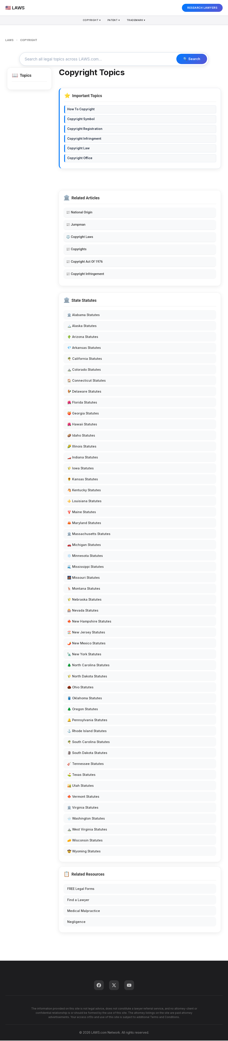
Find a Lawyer (78, 900)
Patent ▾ (113, 20)
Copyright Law (78, 149)
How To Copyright (81, 110)
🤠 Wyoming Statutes (84, 852)
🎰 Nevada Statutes (82, 611)
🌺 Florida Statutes (82, 403)
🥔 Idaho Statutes (81, 436)
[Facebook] (99, 986)
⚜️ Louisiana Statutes (84, 501)
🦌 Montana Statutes (83, 589)
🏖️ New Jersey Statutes (86, 633)
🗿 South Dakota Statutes (87, 753)
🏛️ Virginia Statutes (82, 808)
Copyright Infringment (84, 139)
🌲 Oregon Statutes (82, 709)
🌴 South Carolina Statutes (88, 742)
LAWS (9, 40)
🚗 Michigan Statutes (84, 545)
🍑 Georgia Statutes (83, 414)
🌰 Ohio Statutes (80, 687)
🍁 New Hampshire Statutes (89, 622)
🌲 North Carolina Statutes (88, 666)
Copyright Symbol (81, 119)
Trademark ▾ (136, 20)
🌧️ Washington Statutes (86, 819)
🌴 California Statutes (84, 359)
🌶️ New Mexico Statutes (86, 644)
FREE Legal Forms (80, 889)
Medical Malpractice (83, 911)
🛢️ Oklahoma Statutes (84, 698)
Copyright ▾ (91, 20)
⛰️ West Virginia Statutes (87, 830)
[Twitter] (114, 986)
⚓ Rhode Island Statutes (87, 731)
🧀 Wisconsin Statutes (85, 841)
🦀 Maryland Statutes (84, 523)
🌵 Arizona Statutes (82, 337)
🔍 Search (191, 59)
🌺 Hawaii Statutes (82, 425)
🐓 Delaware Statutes (84, 392)
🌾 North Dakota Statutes (87, 677)
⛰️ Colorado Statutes (84, 370)
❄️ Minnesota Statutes (85, 556)
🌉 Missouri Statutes (83, 578)
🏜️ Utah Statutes (80, 786)
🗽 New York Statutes (84, 655)
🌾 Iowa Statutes (80, 469)
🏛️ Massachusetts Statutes (88, 534)
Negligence (76, 922)
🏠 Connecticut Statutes (86, 381)
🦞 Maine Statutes (81, 512)
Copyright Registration (84, 129)
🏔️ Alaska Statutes (82, 326)
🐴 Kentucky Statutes (84, 490)
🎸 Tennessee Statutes (85, 764)
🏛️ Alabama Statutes (83, 315)
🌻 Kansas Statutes (82, 479)
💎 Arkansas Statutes (84, 348)
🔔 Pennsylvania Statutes (87, 720)
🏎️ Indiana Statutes (82, 458)
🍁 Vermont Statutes (83, 797)
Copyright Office (79, 158)
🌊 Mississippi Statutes (85, 567)
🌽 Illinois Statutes (81, 447)
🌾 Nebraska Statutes (84, 600)
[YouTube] (129, 986)
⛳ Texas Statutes (81, 775)
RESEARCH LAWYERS (202, 7)
